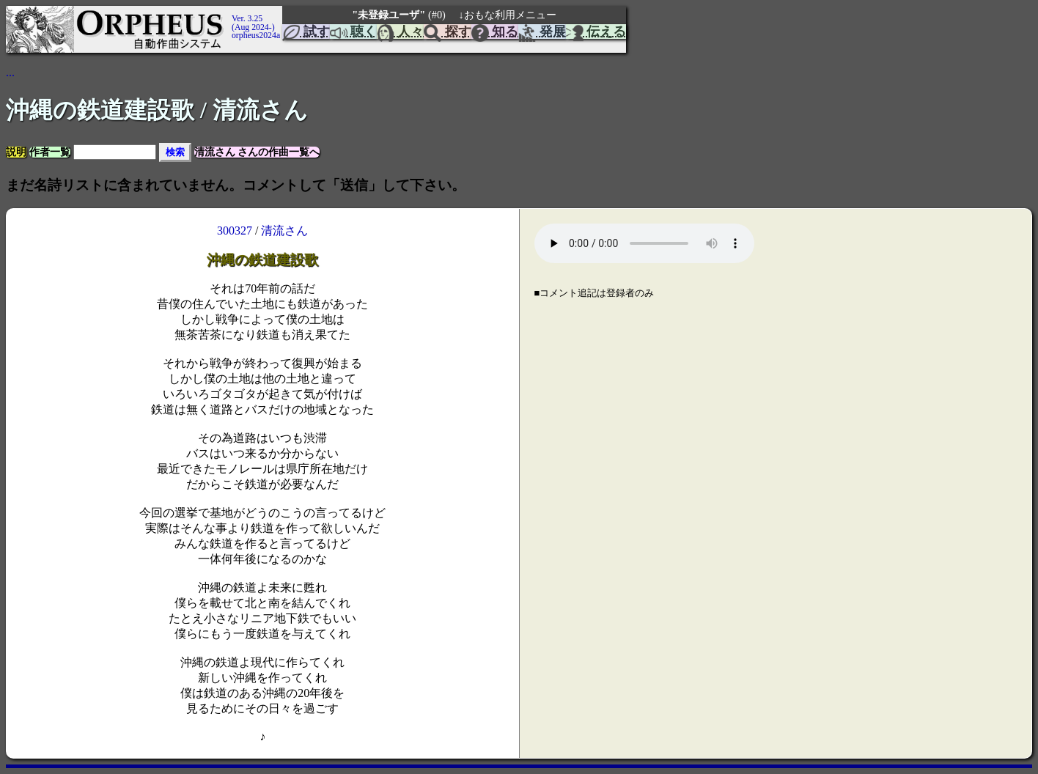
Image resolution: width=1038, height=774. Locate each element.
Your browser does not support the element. (644, 243)
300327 (234, 230)
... (10, 72)
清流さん (284, 230)
